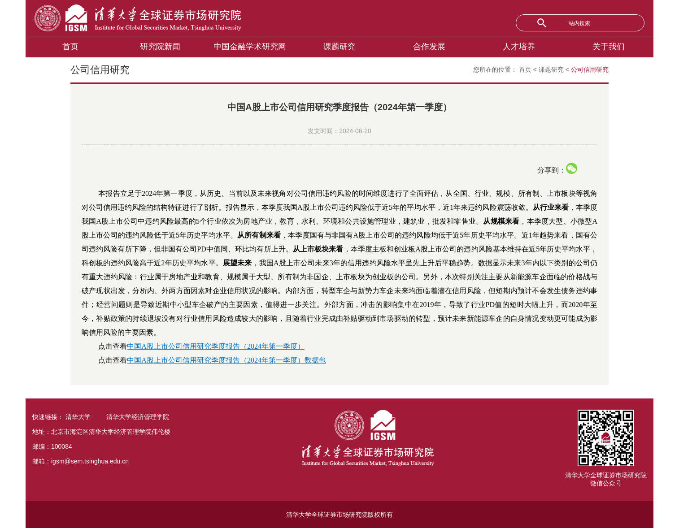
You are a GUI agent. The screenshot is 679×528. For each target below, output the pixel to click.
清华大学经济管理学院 (137, 416)
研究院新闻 (160, 46)
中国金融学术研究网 (249, 46)
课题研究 (339, 46)
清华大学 (78, 416)
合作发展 (429, 46)
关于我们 (608, 46)
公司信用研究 (590, 69)
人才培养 (519, 46)
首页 (70, 46)
